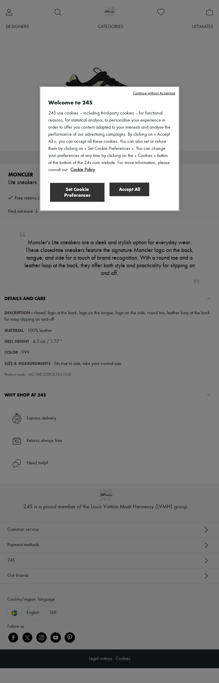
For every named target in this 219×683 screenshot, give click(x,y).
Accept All (129, 189)
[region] (109, 148)
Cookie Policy (82, 170)
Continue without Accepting (154, 93)
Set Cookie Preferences (77, 192)
